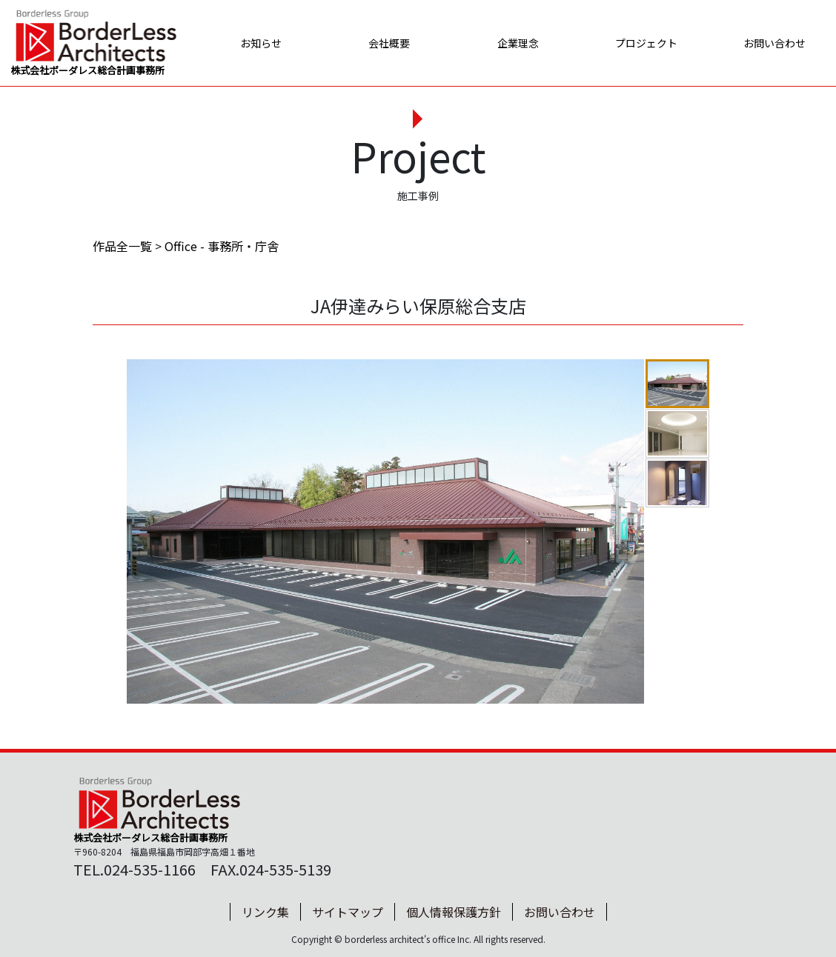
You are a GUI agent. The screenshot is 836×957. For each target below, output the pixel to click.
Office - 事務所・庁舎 (222, 246)
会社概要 (381, 43)
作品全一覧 (122, 246)
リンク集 (265, 912)
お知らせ (252, 43)
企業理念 (510, 43)
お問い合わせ (768, 43)
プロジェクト (639, 43)
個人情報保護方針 (453, 912)
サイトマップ (347, 912)
